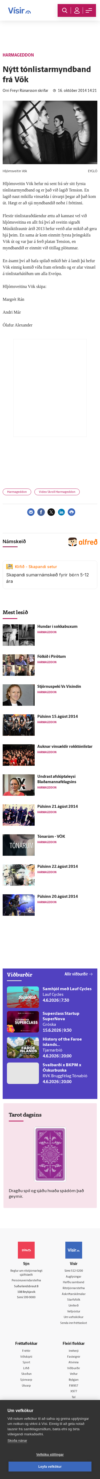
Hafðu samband (73, 1282)
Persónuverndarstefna (26, 1280)
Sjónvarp (26, 1380)
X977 (73, 1391)
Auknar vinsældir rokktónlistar (65, 747)
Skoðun (26, 1374)
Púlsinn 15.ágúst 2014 (57, 717)
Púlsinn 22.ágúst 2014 (57, 867)
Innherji (74, 1351)
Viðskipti (26, 1357)
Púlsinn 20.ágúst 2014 (57, 897)
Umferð (74, 1305)
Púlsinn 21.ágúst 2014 (57, 807)
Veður (74, 1374)
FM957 (73, 1385)
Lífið (26, 1368)
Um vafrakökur (73, 1317)
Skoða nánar (17, 1441)
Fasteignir (73, 1357)
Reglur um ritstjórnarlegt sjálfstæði (26, 1273)
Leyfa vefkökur (50, 1467)
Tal (73, 1397)
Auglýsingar (73, 1276)
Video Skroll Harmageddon (57, 492)
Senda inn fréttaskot (73, 1323)
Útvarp (26, 1385)
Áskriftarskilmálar (74, 1294)
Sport (26, 1362)
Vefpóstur (73, 1311)
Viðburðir (73, 1368)
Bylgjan (73, 1380)
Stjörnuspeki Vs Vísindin (59, 687)
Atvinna (74, 1362)
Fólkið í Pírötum (51, 657)
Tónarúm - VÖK (51, 837)
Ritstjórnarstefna (74, 1288)
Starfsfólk (73, 1299)
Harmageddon (17, 492)
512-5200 (77, 1271)
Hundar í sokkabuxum (57, 627)
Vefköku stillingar (50, 1455)
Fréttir (26, 1351)
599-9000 (29, 1297)
